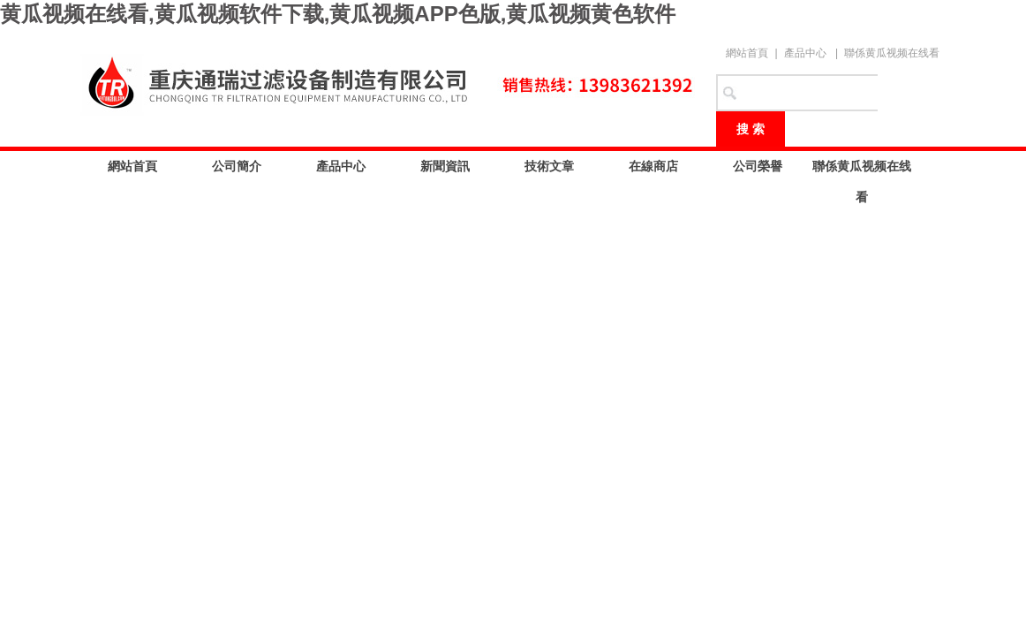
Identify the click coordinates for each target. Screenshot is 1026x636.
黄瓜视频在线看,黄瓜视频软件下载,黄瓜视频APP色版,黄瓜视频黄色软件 (337, 14)
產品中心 (805, 53)
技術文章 (549, 166)
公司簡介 (236, 166)
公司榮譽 (757, 166)
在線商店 (653, 166)
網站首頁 (747, 53)
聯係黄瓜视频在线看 (891, 53)
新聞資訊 (445, 166)
